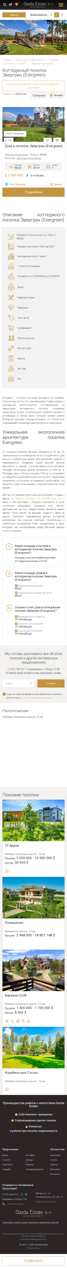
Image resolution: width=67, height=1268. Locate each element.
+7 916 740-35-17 (17, 669)
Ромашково (14, 923)
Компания (55, 1155)
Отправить (51, 683)
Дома (5, 1155)
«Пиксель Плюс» (33, 1248)
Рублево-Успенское (16, 154)
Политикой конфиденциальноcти (36, 697)
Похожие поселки (20, 795)
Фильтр (14, 15)
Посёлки (30, 1164)
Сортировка (39, 95)
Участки (6, 1160)
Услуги (53, 1160)
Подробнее (33, 192)
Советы (54, 1164)
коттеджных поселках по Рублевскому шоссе (38, 498)
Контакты (55, 1174)
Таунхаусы (7, 1164)
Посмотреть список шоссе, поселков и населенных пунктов (30, 1222)
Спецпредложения (34, 1169)
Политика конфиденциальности (33, 1239)
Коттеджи (30, 1155)
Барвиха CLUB (15, 995)
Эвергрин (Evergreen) (28, 158)
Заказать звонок (15, 1204)
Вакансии (55, 1169)
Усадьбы (6, 1169)
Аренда (29, 1160)
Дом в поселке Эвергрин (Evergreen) (34, 146)
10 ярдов (12, 845)
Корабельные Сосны (21, 1073)
